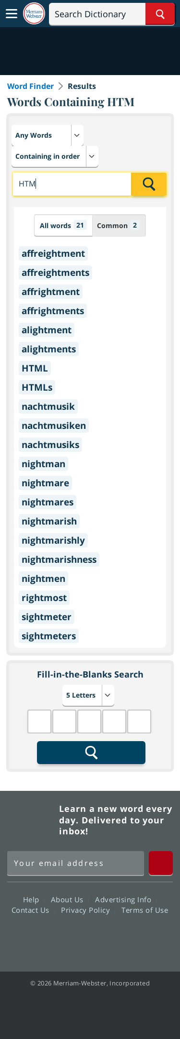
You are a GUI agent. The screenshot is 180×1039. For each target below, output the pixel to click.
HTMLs (37, 387)
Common (118, 225)
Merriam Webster (32, 820)
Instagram (142, 937)
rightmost (44, 597)
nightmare (45, 483)
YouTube (107, 937)
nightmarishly (53, 540)
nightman (43, 464)
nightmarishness (59, 559)
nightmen (43, 578)
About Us (70, 899)
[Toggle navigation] (11, 14)
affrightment (51, 291)
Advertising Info (125, 899)
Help (34, 899)
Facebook (38, 937)
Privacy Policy (88, 910)
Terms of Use (144, 910)
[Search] (112, 14)
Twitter (73, 937)
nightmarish (49, 521)
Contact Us (33, 910)
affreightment (53, 253)
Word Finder (30, 86)
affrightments (53, 311)
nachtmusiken (54, 425)
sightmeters (49, 636)
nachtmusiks (50, 444)
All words (63, 225)
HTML (35, 368)
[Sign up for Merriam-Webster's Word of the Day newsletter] (75, 863)
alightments (49, 349)
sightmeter (47, 617)
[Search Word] (160, 14)
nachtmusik (48, 406)
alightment (47, 330)
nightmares (47, 502)
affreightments (55, 272)
